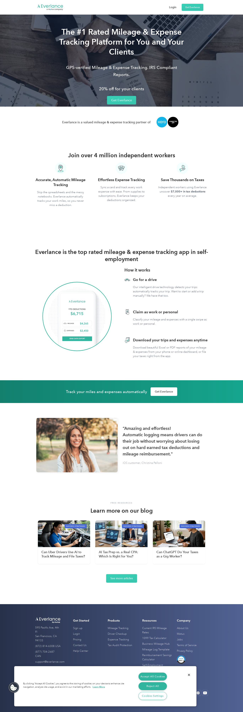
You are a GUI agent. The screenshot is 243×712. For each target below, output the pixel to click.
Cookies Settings (153, 695)
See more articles (121, 578)
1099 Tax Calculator (154, 638)
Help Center (80, 651)
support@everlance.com (50, 661)
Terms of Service (187, 645)
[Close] (189, 675)
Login (172, 7)
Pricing (77, 639)
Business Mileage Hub (156, 644)
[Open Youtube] (205, 693)
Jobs (180, 639)
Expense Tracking (118, 639)
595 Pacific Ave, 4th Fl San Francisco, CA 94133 (47, 634)
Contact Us (80, 645)
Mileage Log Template (156, 649)
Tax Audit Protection (120, 645)
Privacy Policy (185, 651)
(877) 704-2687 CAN (45, 654)
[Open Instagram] (198, 693)
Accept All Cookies (152, 676)
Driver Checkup (117, 634)
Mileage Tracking (118, 628)
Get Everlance (192, 7)
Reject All (152, 686)
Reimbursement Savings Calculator (157, 657)
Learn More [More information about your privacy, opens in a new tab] (99, 687)
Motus (181, 634)
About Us (182, 628)
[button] (13, 687)
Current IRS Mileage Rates (154, 630)
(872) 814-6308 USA (47, 646)
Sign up (77, 628)
